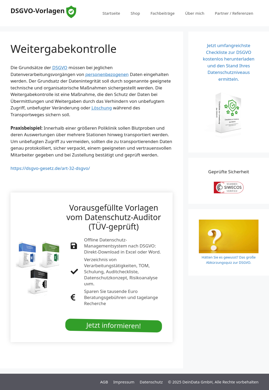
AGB (104, 381)
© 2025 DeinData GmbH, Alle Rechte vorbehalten (213, 381)
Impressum (123, 381)
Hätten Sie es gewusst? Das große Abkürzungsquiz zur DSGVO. (229, 260)
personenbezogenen (107, 74)
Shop (135, 13)
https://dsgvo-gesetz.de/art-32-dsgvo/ (50, 168)
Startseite (111, 13)
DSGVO (59, 67)
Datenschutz (151, 381)
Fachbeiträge (163, 13)
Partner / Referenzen (234, 13)
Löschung (101, 108)
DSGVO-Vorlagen (38, 10)
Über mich (194, 13)
